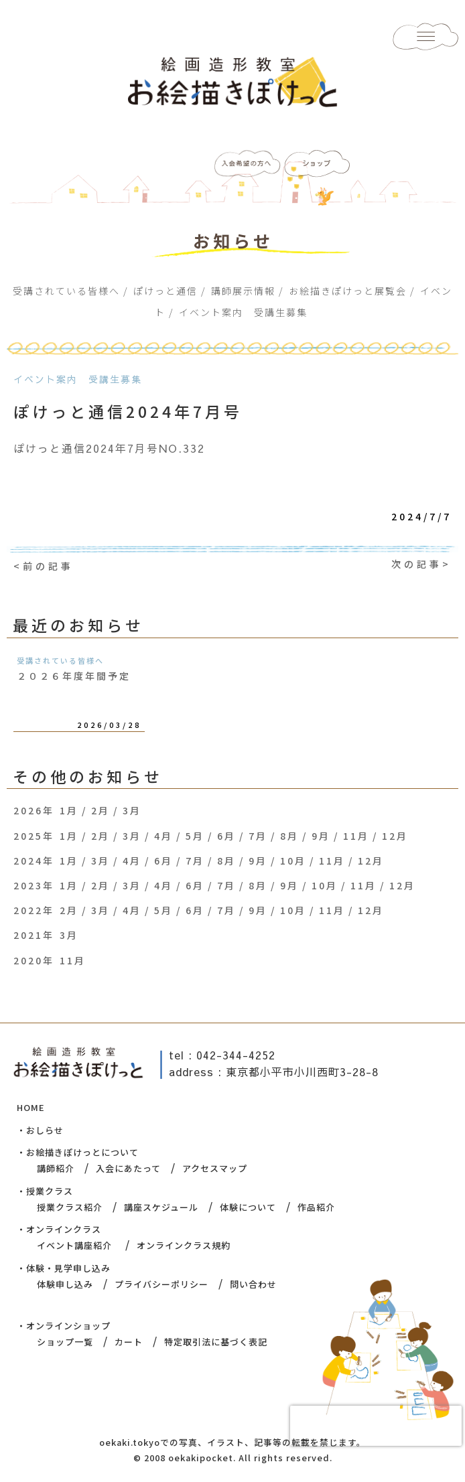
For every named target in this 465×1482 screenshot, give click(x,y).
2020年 (33, 960)
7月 (258, 835)
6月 (226, 835)
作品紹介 (316, 1207)
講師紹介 (55, 1168)
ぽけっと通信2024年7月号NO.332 (109, 448)
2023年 (33, 885)
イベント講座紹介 (74, 1245)
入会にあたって (128, 1168)
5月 (195, 835)
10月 (293, 860)
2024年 (33, 860)
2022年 (33, 910)
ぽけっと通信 (165, 290)
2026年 (33, 810)
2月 (100, 810)
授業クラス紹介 (70, 1207)
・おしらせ (40, 1130)
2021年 (33, 935)
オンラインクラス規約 (183, 1245)
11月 (356, 835)
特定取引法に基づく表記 (215, 1341)
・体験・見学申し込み (64, 1268)
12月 (395, 835)
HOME (31, 1107)
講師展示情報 (243, 290)
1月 (69, 810)
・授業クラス (45, 1191)
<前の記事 (43, 566)
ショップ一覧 (65, 1341)
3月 (132, 810)
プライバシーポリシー (161, 1284)
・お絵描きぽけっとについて (78, 1152)
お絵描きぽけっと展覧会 (348, 290)
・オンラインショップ (64, 1325)
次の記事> (421, 564)
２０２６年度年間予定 (74, 675)
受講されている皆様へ (66, 290)
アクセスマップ (214, 1168)
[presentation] (376, 1426)
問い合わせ (253, 1284)
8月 (289, 835)
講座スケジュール (161, 1207)
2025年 (33, 835)
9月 (321, 835)
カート (129, 1341)
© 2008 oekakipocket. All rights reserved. (232, 1457)
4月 (163, 835)
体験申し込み (65, 1284)
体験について (248, 1207)
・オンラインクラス (59, 1229)
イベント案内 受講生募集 (243, 312)
